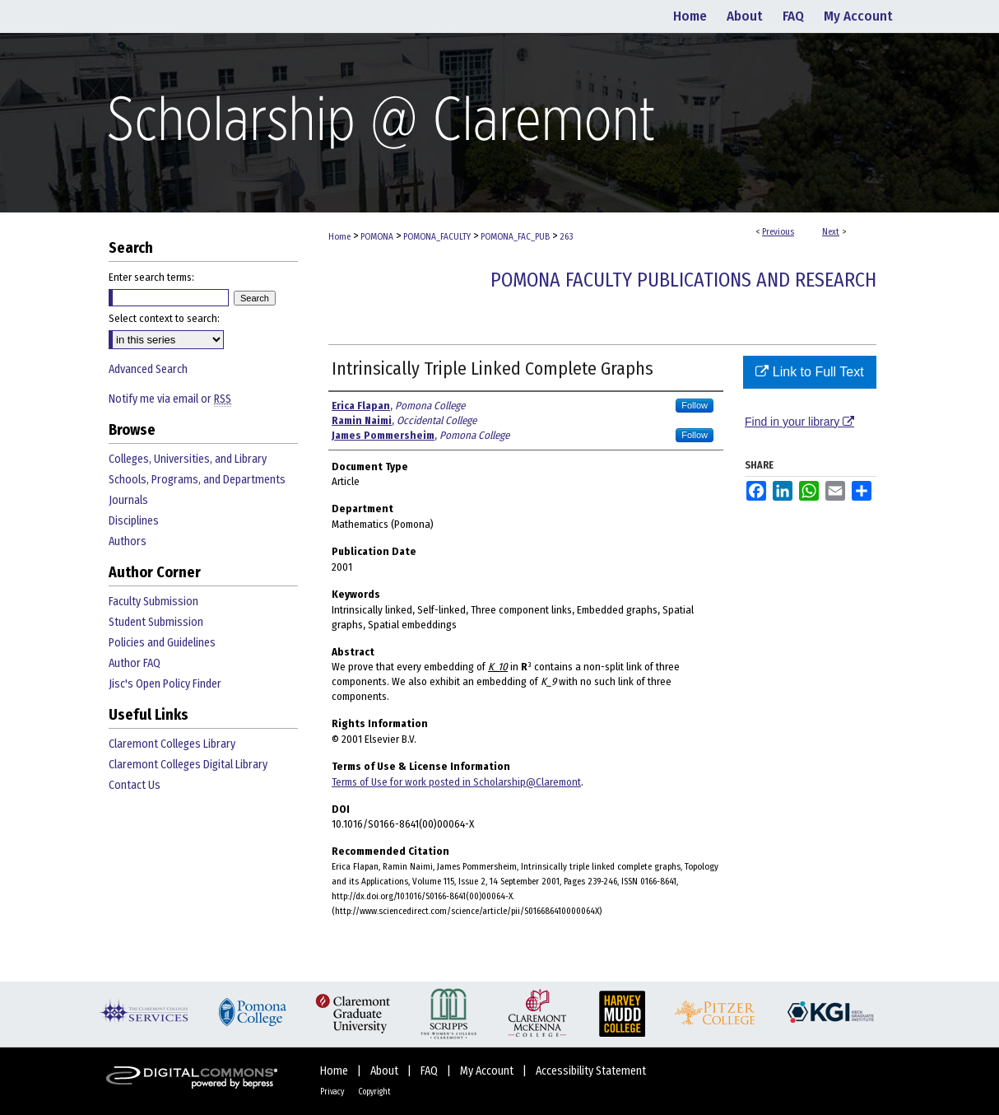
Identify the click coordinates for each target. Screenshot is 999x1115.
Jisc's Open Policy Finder (165, 684)
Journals (128, 500)
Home (339, 236)
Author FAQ (134, 663)
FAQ (430, 1071)
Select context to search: (164, 318)
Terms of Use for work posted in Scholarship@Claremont (456, 782)
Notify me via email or (170, 399)
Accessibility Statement (591, 1071)
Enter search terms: (151, 277)
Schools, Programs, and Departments (197, 480)
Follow (694, 405)
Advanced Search (148, 369)
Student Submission (156, 622)
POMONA (376, 236)
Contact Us (134, 785)
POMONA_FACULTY (437, 236)
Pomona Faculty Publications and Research (683, 280)
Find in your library (799, 421)
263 (566, 236)
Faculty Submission (153, 602)
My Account (488, 1071)
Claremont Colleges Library (172, 744)
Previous (778, 231)
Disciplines (134, 521)
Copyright (374, 1092)
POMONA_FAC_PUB (515, 236)
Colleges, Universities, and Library (188, 459)
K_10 (498, 666)
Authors (127, 541)
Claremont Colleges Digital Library (188, 765)
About (385, 1071)
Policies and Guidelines (162, 643)
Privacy (333, 1092)
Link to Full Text (809, 372)
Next (830, 231)
